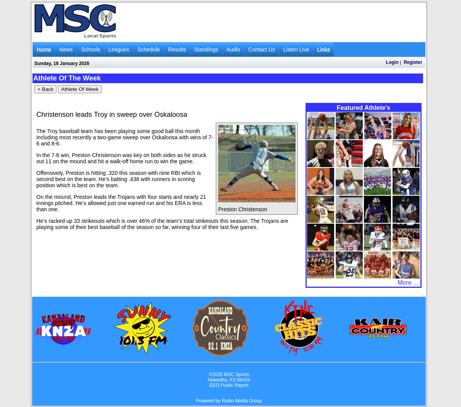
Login (392, 62)
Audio (233, 49)
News (66, 49)
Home (44, 49)
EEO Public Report (229, 385)
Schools (90, 49)
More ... (408, 282)
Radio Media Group (242, 401)
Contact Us (261, 49)
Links (323, 49)
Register (413, 62)
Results (177, 49)
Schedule (148, 49)
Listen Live (296, 49)
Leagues (118, 49)
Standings (206, 49)
